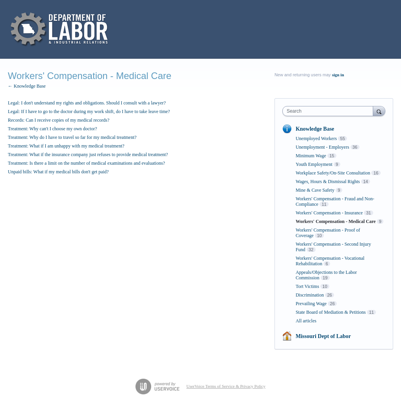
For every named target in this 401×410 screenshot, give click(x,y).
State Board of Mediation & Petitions (331, 312)
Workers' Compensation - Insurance (329, 213)
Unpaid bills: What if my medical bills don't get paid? (58, 171)
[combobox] (329, 111)
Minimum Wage (311, 155)
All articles (306, 321)
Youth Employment (314, 164)
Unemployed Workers (316, 138)
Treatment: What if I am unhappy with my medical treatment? (66, 146)
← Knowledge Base (27, 86)
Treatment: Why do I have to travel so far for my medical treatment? (72, 137)
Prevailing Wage (311, 303)
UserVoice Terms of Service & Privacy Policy (226, 386)
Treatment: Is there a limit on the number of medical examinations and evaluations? (86, 163)
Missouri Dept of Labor (323, 336)
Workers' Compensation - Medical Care (336, 221)
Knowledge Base (315, 129)
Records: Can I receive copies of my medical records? (58, 120)
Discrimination (310, 295)
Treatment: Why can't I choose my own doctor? (52, 128)
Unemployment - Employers (322, 147)
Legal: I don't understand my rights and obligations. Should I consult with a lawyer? (87, 103)
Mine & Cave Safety (315, 190)
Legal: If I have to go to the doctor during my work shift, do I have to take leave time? (89, 111)
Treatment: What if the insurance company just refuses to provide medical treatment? (88, 154)
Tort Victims (307, 286)
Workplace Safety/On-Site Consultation (333, 173)
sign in (338, 74)
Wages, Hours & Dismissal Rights (328, 181)
